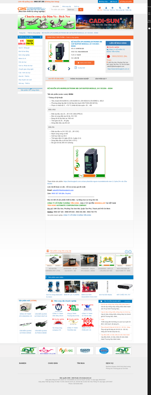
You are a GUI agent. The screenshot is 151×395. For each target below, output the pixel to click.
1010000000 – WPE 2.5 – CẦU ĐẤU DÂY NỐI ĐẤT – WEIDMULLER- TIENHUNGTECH (105, 270)
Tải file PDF (80, 67)
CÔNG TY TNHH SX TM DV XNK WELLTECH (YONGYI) (87, 315)
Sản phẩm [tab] (56, 6)
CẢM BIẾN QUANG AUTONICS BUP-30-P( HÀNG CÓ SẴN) (41, 315)
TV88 (102, 319)
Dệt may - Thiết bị (24, 83)
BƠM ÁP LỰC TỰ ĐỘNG (71, 294)
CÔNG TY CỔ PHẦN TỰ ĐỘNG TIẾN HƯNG (116, 50)
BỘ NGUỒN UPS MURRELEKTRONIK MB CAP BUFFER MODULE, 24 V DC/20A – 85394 (70, 33)
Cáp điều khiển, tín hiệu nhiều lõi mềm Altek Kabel (115, 335)
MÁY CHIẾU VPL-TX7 (123, 294)
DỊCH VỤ (109, 363)
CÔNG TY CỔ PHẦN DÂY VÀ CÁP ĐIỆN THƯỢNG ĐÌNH (87, 329)
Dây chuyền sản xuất (25, 80)
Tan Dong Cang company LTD (57, 329)
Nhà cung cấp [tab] (66, 6)
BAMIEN (22, 363)
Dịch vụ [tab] (76, 6)
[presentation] (126, 251)
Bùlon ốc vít (22, 58)
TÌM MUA (81, 363)
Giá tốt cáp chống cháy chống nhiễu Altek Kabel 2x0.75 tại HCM (116, 304)
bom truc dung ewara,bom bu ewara (54, 296)
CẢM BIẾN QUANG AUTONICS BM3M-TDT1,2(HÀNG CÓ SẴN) (41, 332)
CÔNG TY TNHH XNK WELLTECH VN (58, 315)
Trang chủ (22, 33)
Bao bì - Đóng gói (24, 48)
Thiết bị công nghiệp (34, 33)
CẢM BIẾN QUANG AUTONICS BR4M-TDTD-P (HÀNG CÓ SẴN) (25, 332)
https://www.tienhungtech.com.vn (118, 69)
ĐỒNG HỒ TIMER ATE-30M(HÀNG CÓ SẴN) (25, 315)
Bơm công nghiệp (24, 55)
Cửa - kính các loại (24, 72)
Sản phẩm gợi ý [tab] (101, 78)
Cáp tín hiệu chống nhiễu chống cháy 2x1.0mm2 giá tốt (116, 312)
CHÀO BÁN (53, 363)
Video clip (128, 9)
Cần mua (106, 9)
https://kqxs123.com (85, 386)
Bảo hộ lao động (24, 51)
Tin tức (149, 6)
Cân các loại (22, 62)
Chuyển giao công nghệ (26, 69)
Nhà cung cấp (120, 9)
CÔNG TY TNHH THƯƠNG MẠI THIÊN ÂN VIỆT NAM (72, 329)
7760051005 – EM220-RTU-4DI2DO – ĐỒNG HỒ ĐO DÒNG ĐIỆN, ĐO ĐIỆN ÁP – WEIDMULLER (88, 270)
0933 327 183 (57, 193)
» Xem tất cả (127, 301)
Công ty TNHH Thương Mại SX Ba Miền (73, 315)
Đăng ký (114, 1)
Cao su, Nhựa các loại (25, 65)
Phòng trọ (63, 386)
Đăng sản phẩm (126, 1)
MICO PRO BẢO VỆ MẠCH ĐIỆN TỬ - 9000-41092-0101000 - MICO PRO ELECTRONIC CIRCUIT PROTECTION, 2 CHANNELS (123, 270)
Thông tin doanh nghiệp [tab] (79, 78)
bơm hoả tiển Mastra (105, 294)
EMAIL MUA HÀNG (84, 63)
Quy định (149, 13)
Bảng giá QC (149, 21)
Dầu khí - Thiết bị (24, 76)
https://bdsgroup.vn (73, 386)
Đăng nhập (103, 1)
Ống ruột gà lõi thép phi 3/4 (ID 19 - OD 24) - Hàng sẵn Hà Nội (116, 327)
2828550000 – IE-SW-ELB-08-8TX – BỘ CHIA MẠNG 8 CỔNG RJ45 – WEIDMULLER (70, 270)
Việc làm (99, 9)
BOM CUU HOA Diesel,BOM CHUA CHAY (89, 296)
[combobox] (78, 9)
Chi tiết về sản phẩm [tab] (56, 78)
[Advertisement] (89, 234)
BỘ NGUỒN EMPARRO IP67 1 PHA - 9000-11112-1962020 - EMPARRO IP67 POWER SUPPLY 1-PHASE (52, 270)
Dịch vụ (112, 9)
